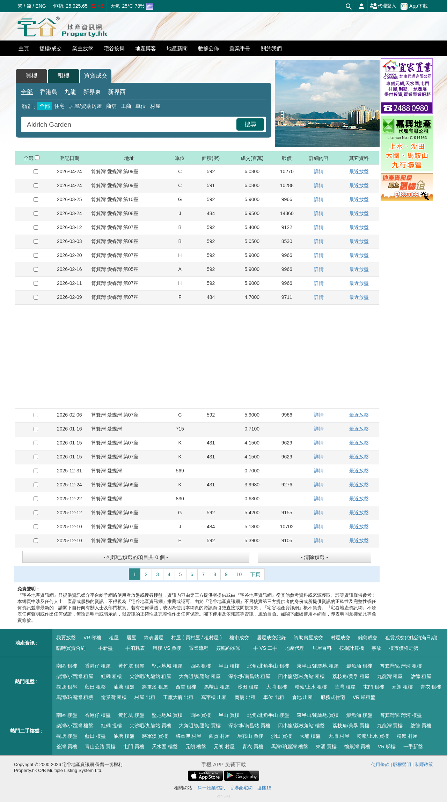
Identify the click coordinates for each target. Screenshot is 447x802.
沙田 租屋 (247, 687)
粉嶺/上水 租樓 (311, 687)
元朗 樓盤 (195, 746)
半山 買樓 (229, 715)
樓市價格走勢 (403, 648)
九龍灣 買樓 (390, 725)
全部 (27, 92)
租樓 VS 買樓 (167, 648)
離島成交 (368, 637)
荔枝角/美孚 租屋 (350, 676)
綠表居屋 (153, 637)
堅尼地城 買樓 (167, 715)
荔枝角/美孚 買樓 (350, 725)
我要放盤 (66, 637)
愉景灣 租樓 (114, 697)
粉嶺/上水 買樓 (373, 736)
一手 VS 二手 (262, 648)
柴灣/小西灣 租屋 (74, 676)
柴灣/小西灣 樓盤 (74, 725)
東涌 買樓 (326, 746)
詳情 (319, 171)
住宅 (59, 106)
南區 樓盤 (66, 715)
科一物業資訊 (211, 787)
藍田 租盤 (95, 687)
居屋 (131, 637)
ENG (40, 6)
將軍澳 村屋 (188, 736)
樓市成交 (239, 637)
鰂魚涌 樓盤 (359, 715)
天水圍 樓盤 (165, 746)
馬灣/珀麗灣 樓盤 (289, 746)
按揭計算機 (351, 648)
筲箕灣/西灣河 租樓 (401, 666)
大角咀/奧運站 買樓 (200, 725)
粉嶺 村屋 (407, 736)
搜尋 (250, 124)
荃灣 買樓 (66, 746)
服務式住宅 (333, 697)
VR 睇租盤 (364, 697)
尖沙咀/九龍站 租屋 (150, 676)
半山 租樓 (229, 666)
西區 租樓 (200, 666)
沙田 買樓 (281, 736)
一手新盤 (103, 648)
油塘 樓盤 (123, 736)
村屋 (155, 106)
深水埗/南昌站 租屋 (249, 676)
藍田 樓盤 (95, 736)
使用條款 (380, 764)
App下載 (414, 6)
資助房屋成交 (308, 637)
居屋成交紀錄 (271, 637)
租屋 (114, 637)
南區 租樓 (66, 666)
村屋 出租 (144, 697)
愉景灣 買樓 (357, 746)
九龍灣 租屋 (390, 676)
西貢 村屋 (219, 736)
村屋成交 (340, 637)
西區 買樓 (200, 715)
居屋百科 (322, 648)
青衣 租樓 (430, 687)
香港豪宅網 (241, 787)
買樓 (31, 75)
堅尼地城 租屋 (167, 666)
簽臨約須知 (228, 648)
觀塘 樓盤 (66, 736)
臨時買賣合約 (71, 648)
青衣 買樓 (252, 746)
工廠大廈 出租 (178, 697)
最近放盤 (359, 171)
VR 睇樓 (92, 637)
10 (239, 574)
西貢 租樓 (186, 687)
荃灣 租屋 (345, 687)
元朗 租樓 (402, 687)
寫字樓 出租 (214, 697)
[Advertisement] (196, 356)
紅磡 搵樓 (111, 725)
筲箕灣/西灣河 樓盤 (401, 715)
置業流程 (198, 648)
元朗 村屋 (224, 746)
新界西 (117, 92)
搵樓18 (264, 787)
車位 (140, 106)
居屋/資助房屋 (85, 106)
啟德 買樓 (420, 725)
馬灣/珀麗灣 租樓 (74, 697)
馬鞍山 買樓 (250, 736)
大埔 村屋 (338, 736)
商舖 (111, 106)
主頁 (24, 48)
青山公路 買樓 (100, 746)
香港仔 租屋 (98, 666)
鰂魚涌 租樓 (359, 666)
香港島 (49, 92)
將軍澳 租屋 (155, 687)
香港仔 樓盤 (98, 715)
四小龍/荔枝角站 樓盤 (301, 725)
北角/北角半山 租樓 (268, 666)
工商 (126, 106)
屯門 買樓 (133, 746)
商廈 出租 (245, 697)
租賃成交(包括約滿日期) (411, 637)
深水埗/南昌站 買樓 (249, 725)
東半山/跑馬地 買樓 (318, 715)
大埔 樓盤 (310, 736)
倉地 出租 (302, 697)
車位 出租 (273, 697)
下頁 (255, 574)
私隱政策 (424, 764)
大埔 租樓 (276, 687)
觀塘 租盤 (66, 687)
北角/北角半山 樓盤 (268, 715)
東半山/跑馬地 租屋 (318, 666)
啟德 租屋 (420, 676)
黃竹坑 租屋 (131, 666)
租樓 (63, 75)
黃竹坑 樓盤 (131, 715)
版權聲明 (402, 764)
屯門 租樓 (373, 687)
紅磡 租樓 (111, 676)
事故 (376, 648)
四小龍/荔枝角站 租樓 (301, 676)
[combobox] (129, 124)
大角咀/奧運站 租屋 (200, 676)
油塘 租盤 (123, 687)
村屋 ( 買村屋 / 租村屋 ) (196, 637)
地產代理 (295, 648)
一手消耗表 (132, 648)
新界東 (92, 92)
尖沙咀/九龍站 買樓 (150, 725)
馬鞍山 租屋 (217, 687)
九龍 (70, 92)
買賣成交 (96, 75)
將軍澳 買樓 (155, 736)
